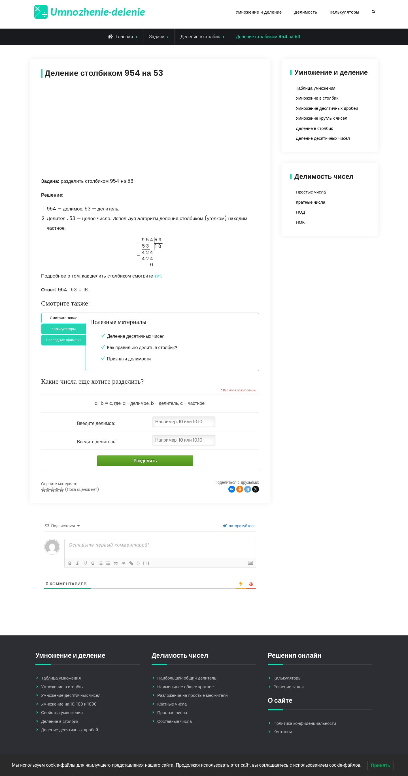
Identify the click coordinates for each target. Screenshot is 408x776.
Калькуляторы (344, 12)
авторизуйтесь (239, 526)
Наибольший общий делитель (186, 679)
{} (141, 563)
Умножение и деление (258, 12)
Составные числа (174, 722)
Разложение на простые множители (192, 696)
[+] (149, 563)
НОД (300, 212)
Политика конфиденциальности (304, 723)
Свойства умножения (62, 713)
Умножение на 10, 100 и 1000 (69, 704)
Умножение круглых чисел (321, 118)
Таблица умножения (315, 88)
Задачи (156, 36)
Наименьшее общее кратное (185, 687)
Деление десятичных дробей (69, 730)
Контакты (282, 732)
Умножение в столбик (317, 98)
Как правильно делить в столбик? (142, 347)
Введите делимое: (96, 423)
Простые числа (311, 192)
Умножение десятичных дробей (327, 108)
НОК (300, 222)
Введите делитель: (96, 441)
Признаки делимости (129, 359)
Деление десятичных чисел (136, 336)
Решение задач (288, 687)
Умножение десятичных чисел (71, 696)
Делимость (305, 12)
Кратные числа (310, 202)
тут (157, 275)
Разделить (144, 461)
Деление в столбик (200, 36)
